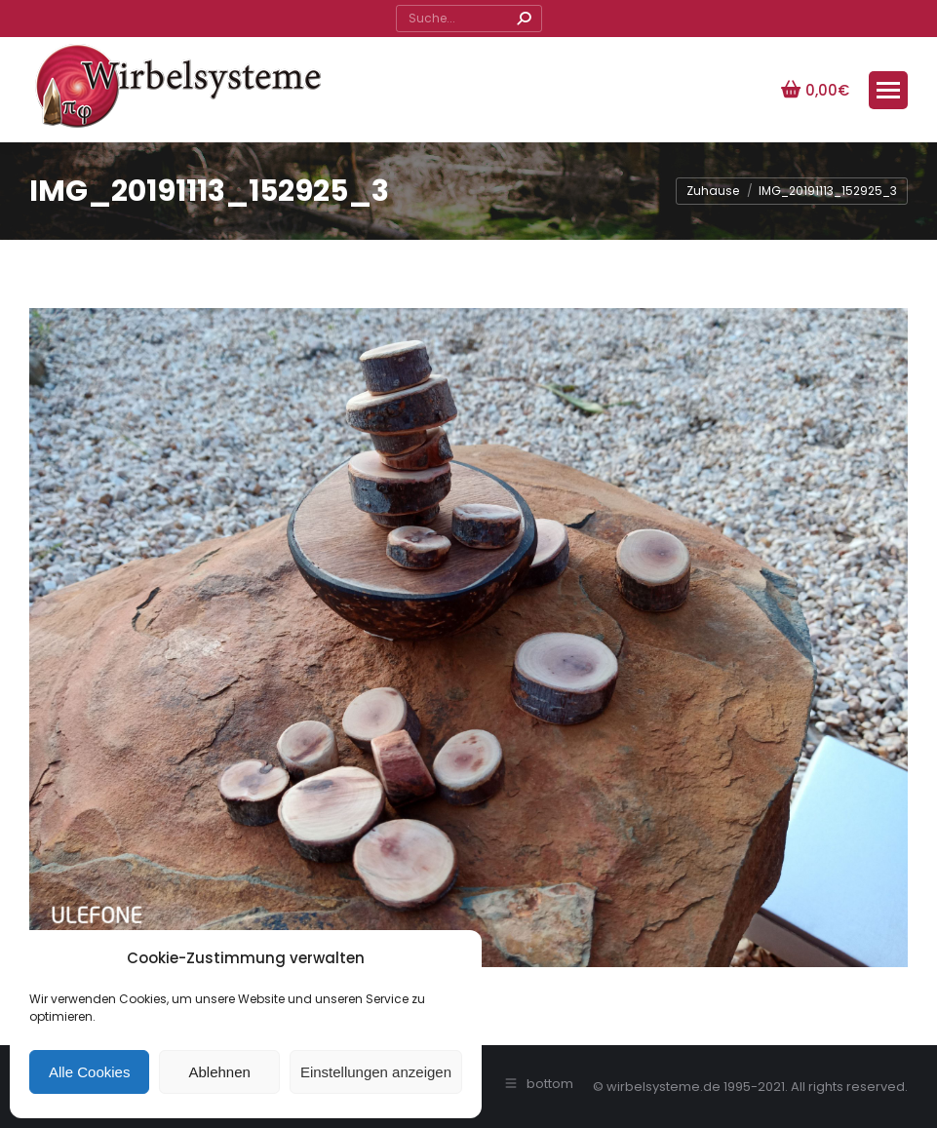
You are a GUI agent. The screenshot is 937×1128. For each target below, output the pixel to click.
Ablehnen (219, 1072)
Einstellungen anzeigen (375, 1072)
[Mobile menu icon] (888, 90)
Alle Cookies (89, 1072)
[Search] (469, 18)
